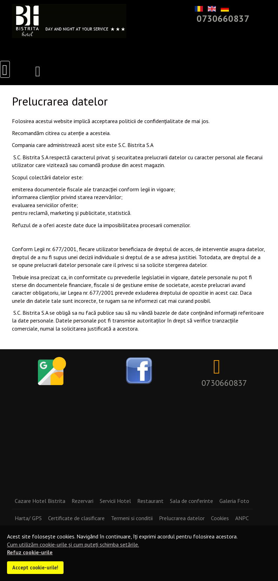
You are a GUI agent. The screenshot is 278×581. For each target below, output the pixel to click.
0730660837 (223, 18)
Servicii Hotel (115, 500)
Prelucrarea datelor (182, 518)
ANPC (242, 518)
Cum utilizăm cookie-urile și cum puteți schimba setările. (73, 544)
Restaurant (150, 500)
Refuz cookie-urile (30, 552)
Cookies (220, 518)
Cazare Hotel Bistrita (40, 500)
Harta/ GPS (28, 518)
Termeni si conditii (132, 518)
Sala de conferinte (191, 500)
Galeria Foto (234, 500)
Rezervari (82, 500)
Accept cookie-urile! (35, 567)
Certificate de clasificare (76, 518)
